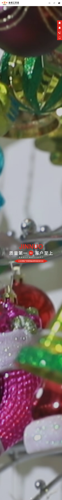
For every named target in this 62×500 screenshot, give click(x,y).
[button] (31, 498)
